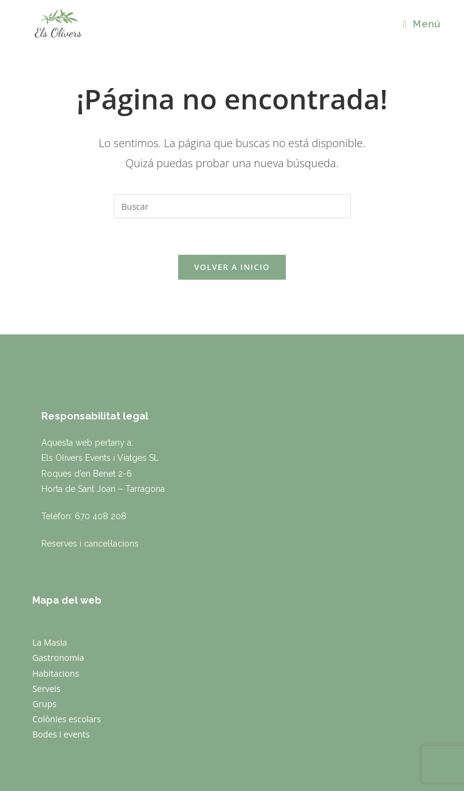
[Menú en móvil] (421, 24)
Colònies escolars (66, 719)
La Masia (49, 642)
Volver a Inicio (231, 266)
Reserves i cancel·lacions (90, 543)
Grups (44, 704)
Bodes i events (60, 734)
